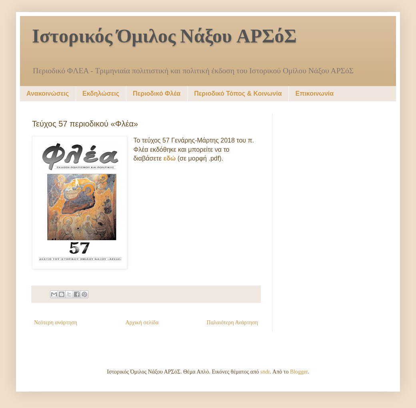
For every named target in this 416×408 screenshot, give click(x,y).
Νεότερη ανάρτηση (55, 323)
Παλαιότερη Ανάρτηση (232, 323)
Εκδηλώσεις (100, 93)
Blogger (299, 372)
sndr (265, 372)
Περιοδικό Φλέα (156, 93)
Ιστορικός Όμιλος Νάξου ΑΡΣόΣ (164, 37)
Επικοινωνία (314, 93)
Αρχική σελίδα (141, 323)
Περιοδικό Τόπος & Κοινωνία (238, 93)
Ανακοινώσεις (47, 93)
